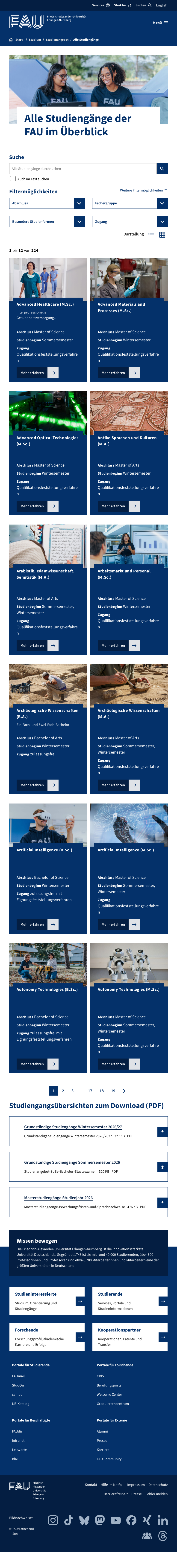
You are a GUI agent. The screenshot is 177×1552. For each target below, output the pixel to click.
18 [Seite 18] (102, 1091)
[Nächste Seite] (123, 1091)
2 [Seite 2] (63, 1091)
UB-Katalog (20, 1403)
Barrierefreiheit (116, 1494)
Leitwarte (19, 1449)
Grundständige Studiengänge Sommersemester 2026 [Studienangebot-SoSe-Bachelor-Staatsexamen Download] (72, 1162)
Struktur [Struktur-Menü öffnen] (122, 5)
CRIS (100, 1376)
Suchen (144, 5)
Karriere (103, 1449)
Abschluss (48, 203)
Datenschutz (158, 1484)
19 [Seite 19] (113, 1091)
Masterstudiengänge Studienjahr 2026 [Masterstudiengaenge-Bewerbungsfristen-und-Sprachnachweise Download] (58, 1198)
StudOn (18, 1385)
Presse (102, 1440)
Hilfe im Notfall (112, 1484)
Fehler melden (156, 1494)
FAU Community (109, 1459)
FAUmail (18, 1376)
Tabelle (151, 234)
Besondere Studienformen (48, 221)
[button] (162, 1132)
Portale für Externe (112, 1420)
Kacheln (162, 234)
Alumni (102, 1431)
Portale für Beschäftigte (31, 1420)
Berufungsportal (109, 1385)
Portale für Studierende (31, 1365)
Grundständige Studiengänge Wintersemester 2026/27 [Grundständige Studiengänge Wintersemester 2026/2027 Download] (73, 1127)
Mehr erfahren (32, 372)
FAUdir (17, 1431)
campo (17, 1394)
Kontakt (91, 1484)
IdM (15, 1459)
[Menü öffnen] (160, 23)
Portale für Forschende (115, 1365)
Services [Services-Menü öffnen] (100, 5)
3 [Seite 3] (72, 1091)
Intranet (18, 1440)
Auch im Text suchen (29, 179)
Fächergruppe (131, 203)
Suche (16, 157)
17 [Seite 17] (90, 1091)
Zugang (131, 221)
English (161, 5)
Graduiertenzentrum (113, 1403)
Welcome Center (109, 1394)
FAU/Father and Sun (23, 1531)
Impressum (136, 1484)
